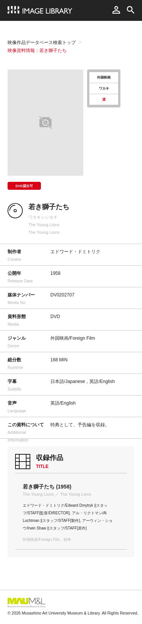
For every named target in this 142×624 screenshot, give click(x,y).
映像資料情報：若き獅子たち (37, 50)
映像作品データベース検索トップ (42, 42)
